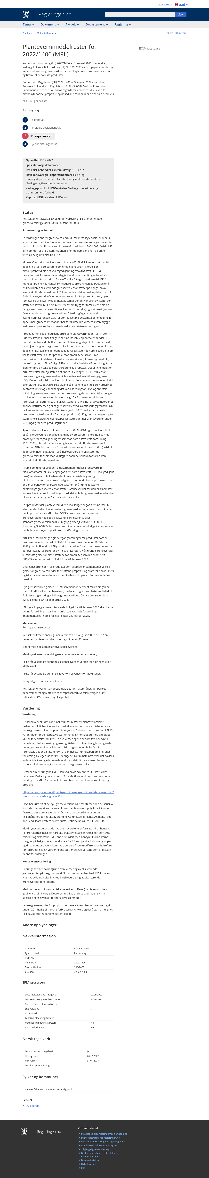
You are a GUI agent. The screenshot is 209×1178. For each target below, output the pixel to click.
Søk (180, 14)
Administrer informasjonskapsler (99, 1145)
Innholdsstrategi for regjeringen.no (100, 1137)
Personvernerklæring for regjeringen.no (103, 1141)
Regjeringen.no (53, 14)
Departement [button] (96, 24)
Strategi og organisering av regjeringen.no (104, 1133)
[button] (46, 33)
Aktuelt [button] (71, 24)
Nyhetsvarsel (88, 1164)
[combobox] (140, 14)
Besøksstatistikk (90, 1160)
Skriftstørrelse (164, 4)
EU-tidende (32, 1106)
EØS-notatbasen (150, 48)
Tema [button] (27, 24)
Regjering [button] (122, 24)
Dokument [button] (48, 24)
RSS (83, 1168)
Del (171, 32)
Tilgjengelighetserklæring (95, 1149)
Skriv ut (183, 32)
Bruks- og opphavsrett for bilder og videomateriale (100, 1155)
